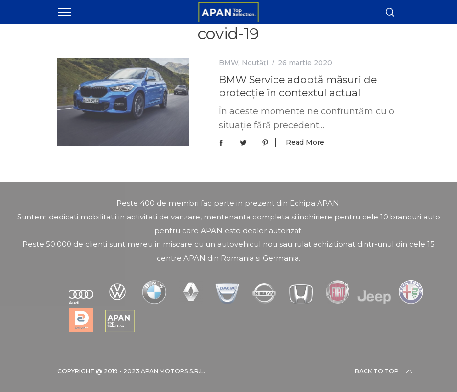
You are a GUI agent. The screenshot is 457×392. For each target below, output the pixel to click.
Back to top (384, 371)
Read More (305, 142)
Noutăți (255, 62)
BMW (228, 62)
